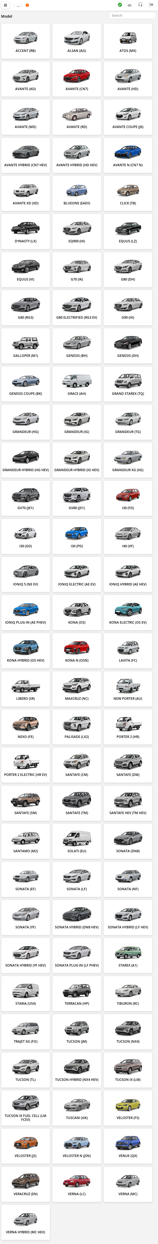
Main (19, 5)
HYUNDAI (52, 5)
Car (35, 5)
